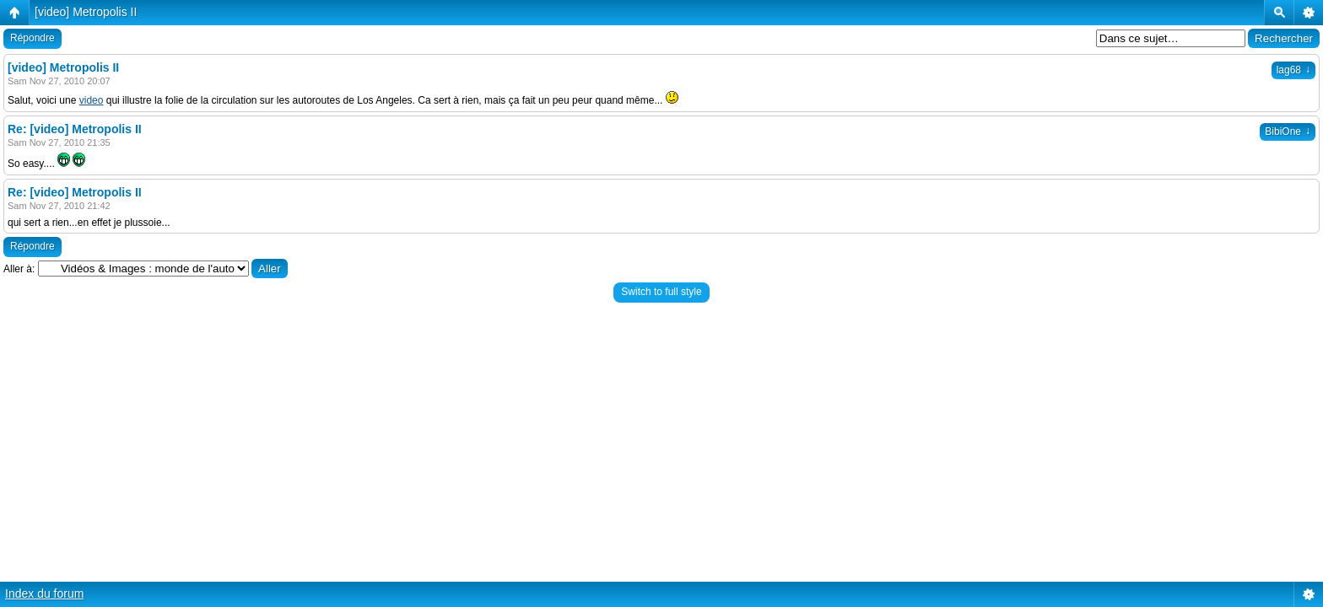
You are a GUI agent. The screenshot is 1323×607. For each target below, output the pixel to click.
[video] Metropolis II (86, 12)
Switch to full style (661, 292)
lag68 (1293, 70)
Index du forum (44, 593)
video (91, 100)
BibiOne (1287, 131)
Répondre (32, 38)
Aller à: (19, 269)
